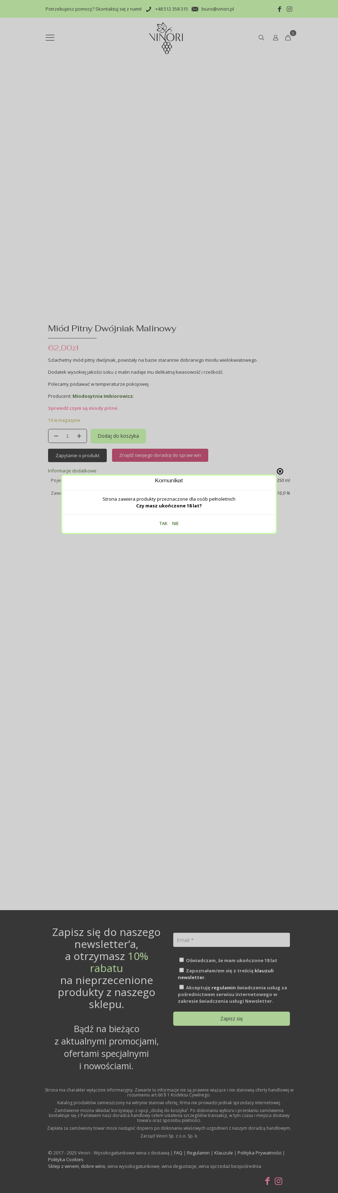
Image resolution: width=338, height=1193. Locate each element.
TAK (163, 146)
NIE (175, 146)
